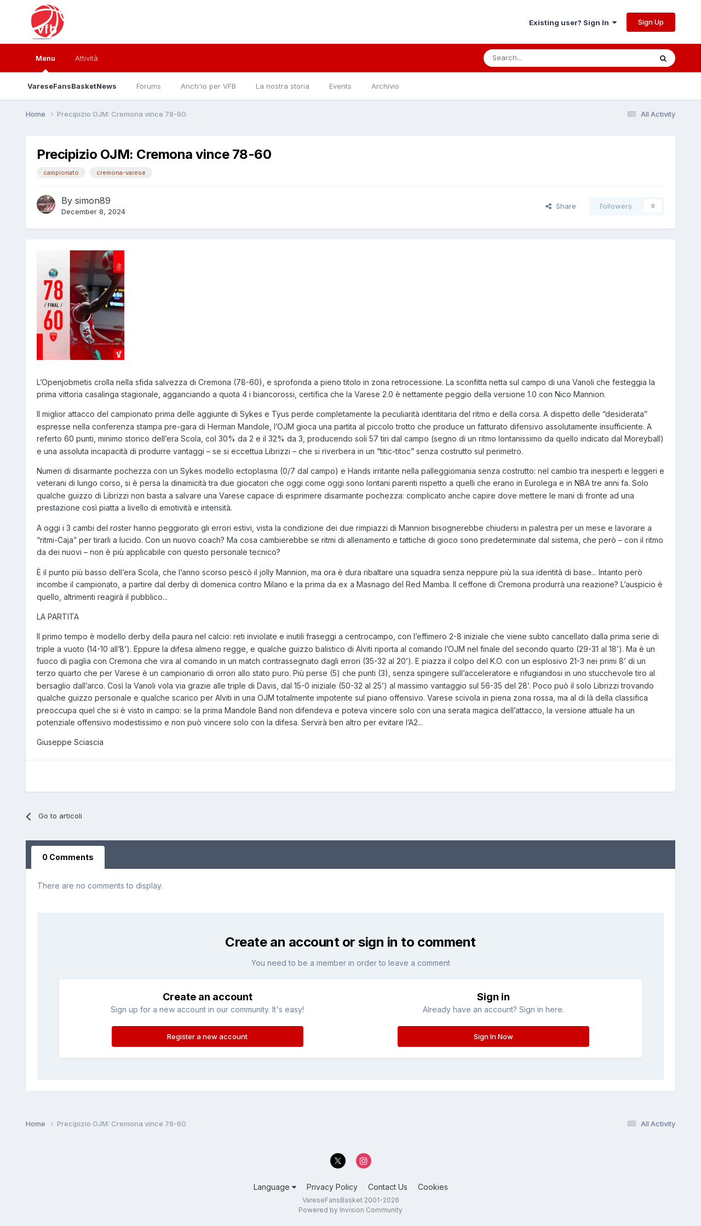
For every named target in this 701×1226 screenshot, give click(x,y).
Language (275, 1186)
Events (340, 86)
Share (560, 206)
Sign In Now (493, 1036)
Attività (86, 58)
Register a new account (207, 1036)
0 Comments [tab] (68, 857)
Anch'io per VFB (208, 86)
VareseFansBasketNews (72, 86)
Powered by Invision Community (350, 1210)
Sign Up (651, 22)
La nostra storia (282, 86)
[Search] (536, 58)
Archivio (385, 86)
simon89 (93, 200)
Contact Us (387, 1186)
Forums (148, 86)
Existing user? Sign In (573, 22)
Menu (45, 63)
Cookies (433, 1186)
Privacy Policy (332, 1186)
